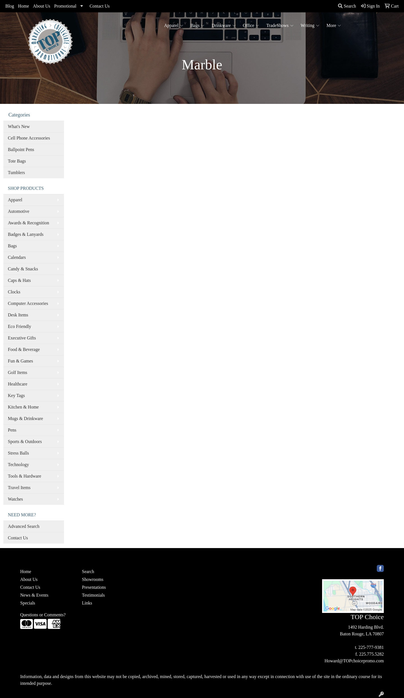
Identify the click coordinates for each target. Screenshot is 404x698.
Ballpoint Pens (21, 149)
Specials (27, 603)
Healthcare (17, 384)
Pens (12, 430)
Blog (9, 6)
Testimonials (93, 595)
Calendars (17, 257)
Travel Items (19, 487)
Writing (310, 25)
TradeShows (279, 25)
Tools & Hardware (24, 476)
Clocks (14, 291)
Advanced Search (23, 526)
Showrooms (92, 579)
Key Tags (16, 395)
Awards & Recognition (28, 222)
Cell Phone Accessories (29, 138)
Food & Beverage (24, 349)
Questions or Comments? (43, 614)
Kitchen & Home (23, 407)
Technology (18, 464)
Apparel (173, 25)
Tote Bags (17, 161)
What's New (19, 126)
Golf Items (17, 372)
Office (251, 25)
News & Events (34, 595)
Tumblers (16, 172)
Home (23, 6)
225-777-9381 (371, 647)
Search (347, 6)
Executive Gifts (22, 338)
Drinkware (223, 25)
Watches (15, 499)
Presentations (94, 587)
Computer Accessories (28, 303)
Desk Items (18, 314)
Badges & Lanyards (25, 234)
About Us (41, 6)
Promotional (65, 6)
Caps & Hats (19, 280)
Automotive (18, 211)
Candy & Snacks (23, 268)
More (334, 25)
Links (87, 603)
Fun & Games (20, 361)
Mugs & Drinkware (25, 418)
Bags (197, 25)
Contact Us (99, 6)
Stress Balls (18, 453)
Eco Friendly (19, 326)
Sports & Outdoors (25, 441)
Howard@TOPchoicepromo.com (354, 660)
